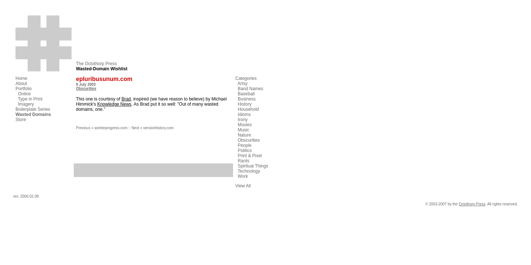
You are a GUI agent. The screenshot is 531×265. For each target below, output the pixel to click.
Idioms (244, 114)
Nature (244, 135)
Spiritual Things (253, 166)
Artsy (242, 83)
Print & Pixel (250, 155)
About (21, 83)
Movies (245, 124)
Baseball (246, 93)
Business (247, 99)
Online (24, 93)
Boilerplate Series (32, 109)
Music (243, 129)
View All (243, 185)
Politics (245, 150)
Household (248, 109)
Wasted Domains (33, 114)
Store (20, 119)
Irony (243, 119)
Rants (243, 160)
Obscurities (86, 88)
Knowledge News (114, 104)
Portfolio (23, 88)
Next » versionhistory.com (153, 128)
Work (243, 176)
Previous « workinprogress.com (102, 128)
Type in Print (30, 99)
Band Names (250, 88)
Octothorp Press (472, 204)
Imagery (26, 104)
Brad (126, 99)
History (244, 104)
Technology (248, 171)
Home (21, 78)
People (244, 145)
